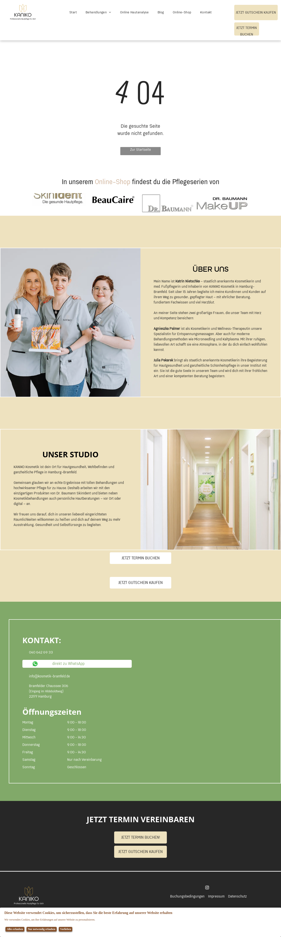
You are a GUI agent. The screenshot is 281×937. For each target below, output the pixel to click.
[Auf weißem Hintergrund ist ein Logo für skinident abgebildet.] (59, 203)
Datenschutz (237, 896)
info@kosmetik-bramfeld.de (49, 676)
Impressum (216, 896)
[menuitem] (73, 12)
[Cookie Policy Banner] (140, 922)
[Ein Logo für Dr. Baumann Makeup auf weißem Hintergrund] (222, 203)
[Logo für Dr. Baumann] (167, 203)
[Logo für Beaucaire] (113, 203)
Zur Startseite (140, 150)
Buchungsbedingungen (187, 896)
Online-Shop (112, 182)
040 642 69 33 (41, 652)
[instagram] (207, 888)
